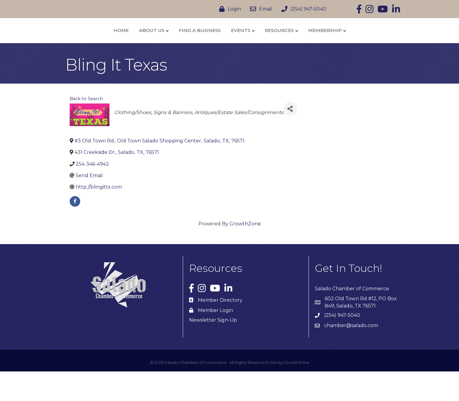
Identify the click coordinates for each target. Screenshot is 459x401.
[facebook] (75, 231)
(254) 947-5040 (342, 345)
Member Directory (220, 329)
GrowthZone (245, 253)
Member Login (215, 339)
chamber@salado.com (351, 355)
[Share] (290, 138)
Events (272, 45)
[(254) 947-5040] (302, 9)
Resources (311, 45)
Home (89, 45)
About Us (119, 45)
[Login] (228, 9)
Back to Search (86, 128)
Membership (357, 45)
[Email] (259, 9)
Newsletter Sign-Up (213, 349)
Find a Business (167, 45)
